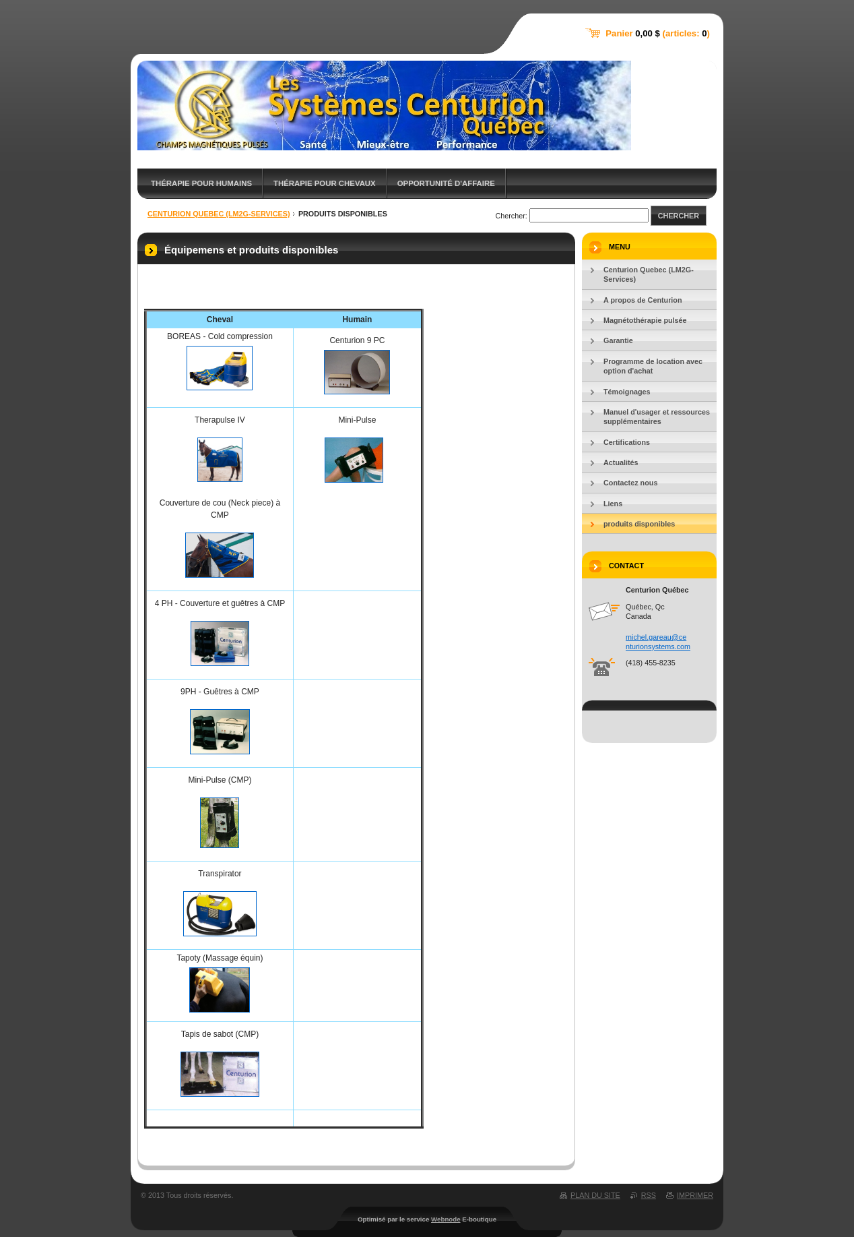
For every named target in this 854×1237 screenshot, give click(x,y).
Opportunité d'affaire (446, 183)
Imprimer (695, 1195)
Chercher (678, 216)
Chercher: (511, 216)
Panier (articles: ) (657, 33)
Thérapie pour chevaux (324, 183)
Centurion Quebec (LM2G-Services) (218, 214)
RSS (648, 1195)
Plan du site (595, 1195)
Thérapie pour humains (201, 183)
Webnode (446, 1219)
